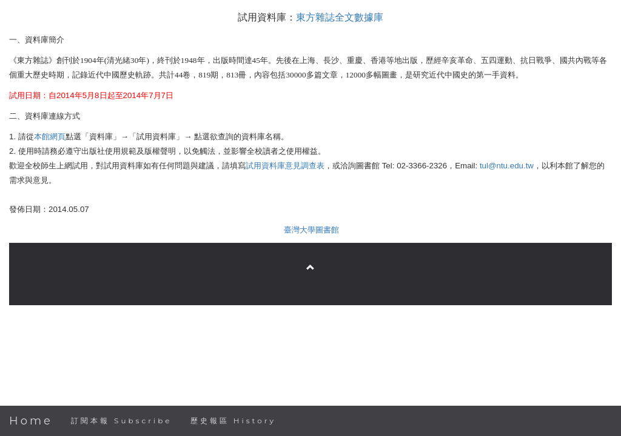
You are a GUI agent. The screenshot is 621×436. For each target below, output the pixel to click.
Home (31, 421)
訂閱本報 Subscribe (121, 420)
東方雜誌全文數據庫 (339, 17)
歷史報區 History (233, 420)
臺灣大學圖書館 (311, 229)
